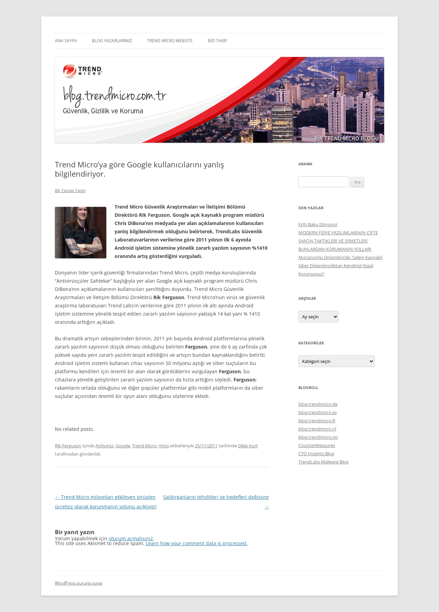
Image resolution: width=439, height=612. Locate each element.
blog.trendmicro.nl (317, 429)
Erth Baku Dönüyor (317, 224)
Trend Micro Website (170, 41)
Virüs (164, 446)
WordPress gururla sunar (79, 583)
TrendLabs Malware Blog (323, 462)
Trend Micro (144, 446)
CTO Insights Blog (316, 453)
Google (123, 446)
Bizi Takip (217, 41)
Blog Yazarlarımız (112, 41)
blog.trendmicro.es (317, 412)
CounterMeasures (316, 445)
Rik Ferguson (68, 446)
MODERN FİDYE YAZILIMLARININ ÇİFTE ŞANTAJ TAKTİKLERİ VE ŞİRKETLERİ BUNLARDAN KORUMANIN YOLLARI (338, 241)
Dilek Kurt (248, 446)
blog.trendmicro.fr (316, 420)
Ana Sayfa (66, 41)
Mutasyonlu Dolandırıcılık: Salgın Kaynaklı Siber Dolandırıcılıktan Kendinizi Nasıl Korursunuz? (340, 265)
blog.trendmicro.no (318, 437)
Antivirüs (104, 446)
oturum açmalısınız (131, 538)
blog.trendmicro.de (317, 404)
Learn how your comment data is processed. (197, 543)
